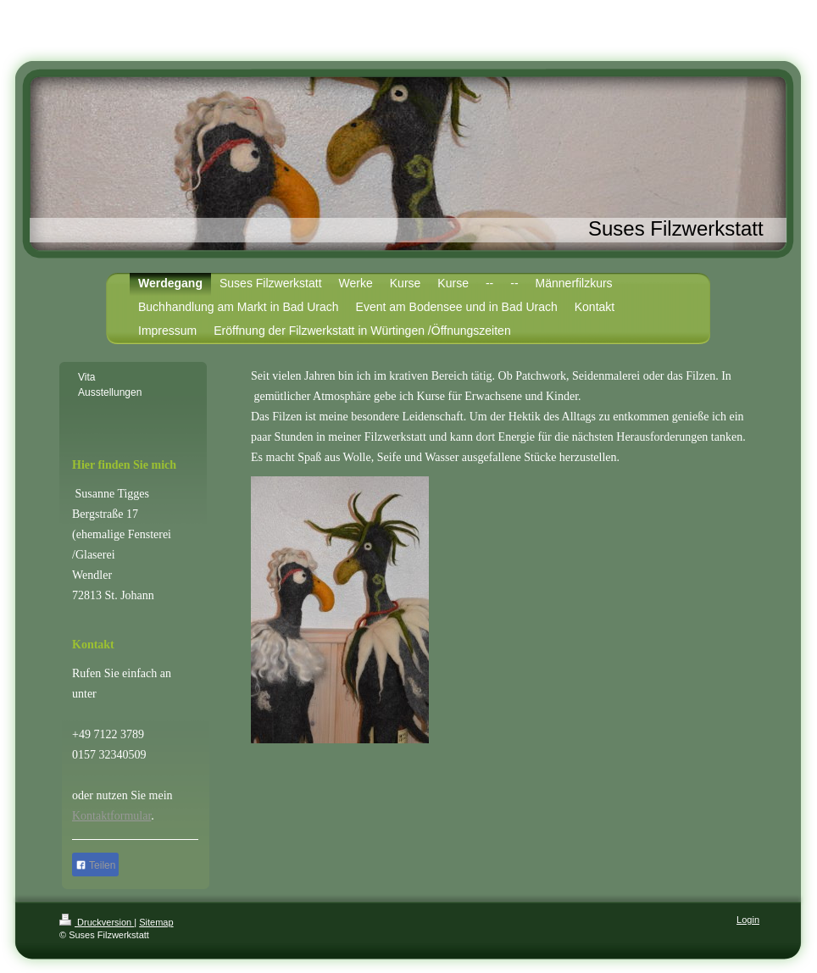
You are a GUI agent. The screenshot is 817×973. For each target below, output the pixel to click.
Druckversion (96, 922)
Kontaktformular (111, 815)
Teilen (95, 865)
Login (747, 920)
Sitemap (156, 922)
